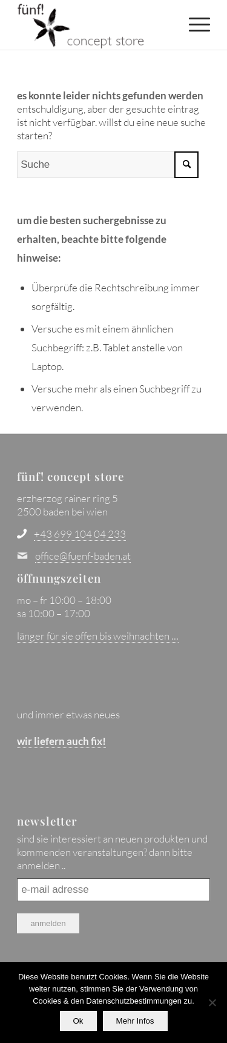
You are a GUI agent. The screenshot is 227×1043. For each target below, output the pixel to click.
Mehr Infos (135, 1020)
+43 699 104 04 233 (80, 534)
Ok (78, 1020)
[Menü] (193, 24)
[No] (212, 1002)
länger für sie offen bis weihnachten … (98, 635)
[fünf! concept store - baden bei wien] (94, 25)
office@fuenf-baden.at (83, 555)
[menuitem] (193, 24)
